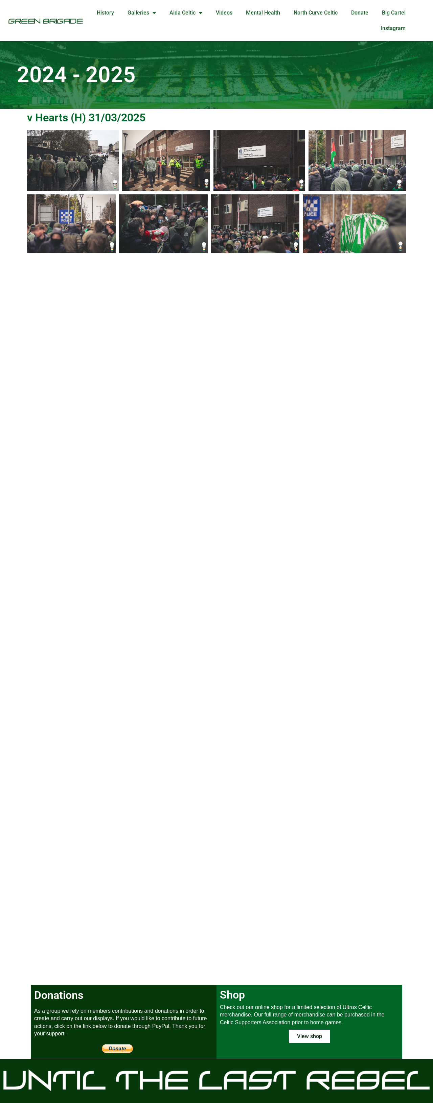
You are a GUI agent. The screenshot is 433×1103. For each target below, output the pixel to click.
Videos (224, 12)
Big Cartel (394, 12)
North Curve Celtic (316, 12)
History (105, 12)
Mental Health (263, 12)
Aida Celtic (185, 13)
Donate (359, 12)
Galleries (142, 13)
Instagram (393, 28)
